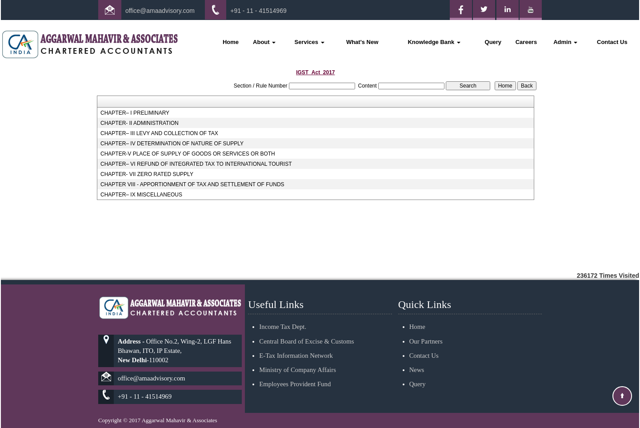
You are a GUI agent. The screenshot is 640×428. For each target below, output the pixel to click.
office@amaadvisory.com (160, 10)
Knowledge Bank (434, 42)
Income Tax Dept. (282, 316)
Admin (565, 42)
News (416, 359)
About (264, 42)
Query (493, 42)
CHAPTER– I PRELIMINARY (134, 113)
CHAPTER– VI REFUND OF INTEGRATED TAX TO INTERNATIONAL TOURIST (196, 164)
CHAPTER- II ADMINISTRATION (139, 123)
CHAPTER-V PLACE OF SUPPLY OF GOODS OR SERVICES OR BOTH (187, 154)
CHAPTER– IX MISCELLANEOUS (141, 195)
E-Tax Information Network (296, 344)
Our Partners (426, 330)
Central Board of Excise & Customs (306, 330)
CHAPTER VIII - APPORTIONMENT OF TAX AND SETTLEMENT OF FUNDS (192, 184)
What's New (362, 42)
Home (231, 42)
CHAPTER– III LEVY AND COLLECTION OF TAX (159, 133)
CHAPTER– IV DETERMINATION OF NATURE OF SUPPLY (172, 143)
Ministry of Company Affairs (297, 359)
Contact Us (612, 42)
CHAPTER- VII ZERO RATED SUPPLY (146, 174)
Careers (526, 42)
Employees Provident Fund (295, 373)
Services (309, 42)
